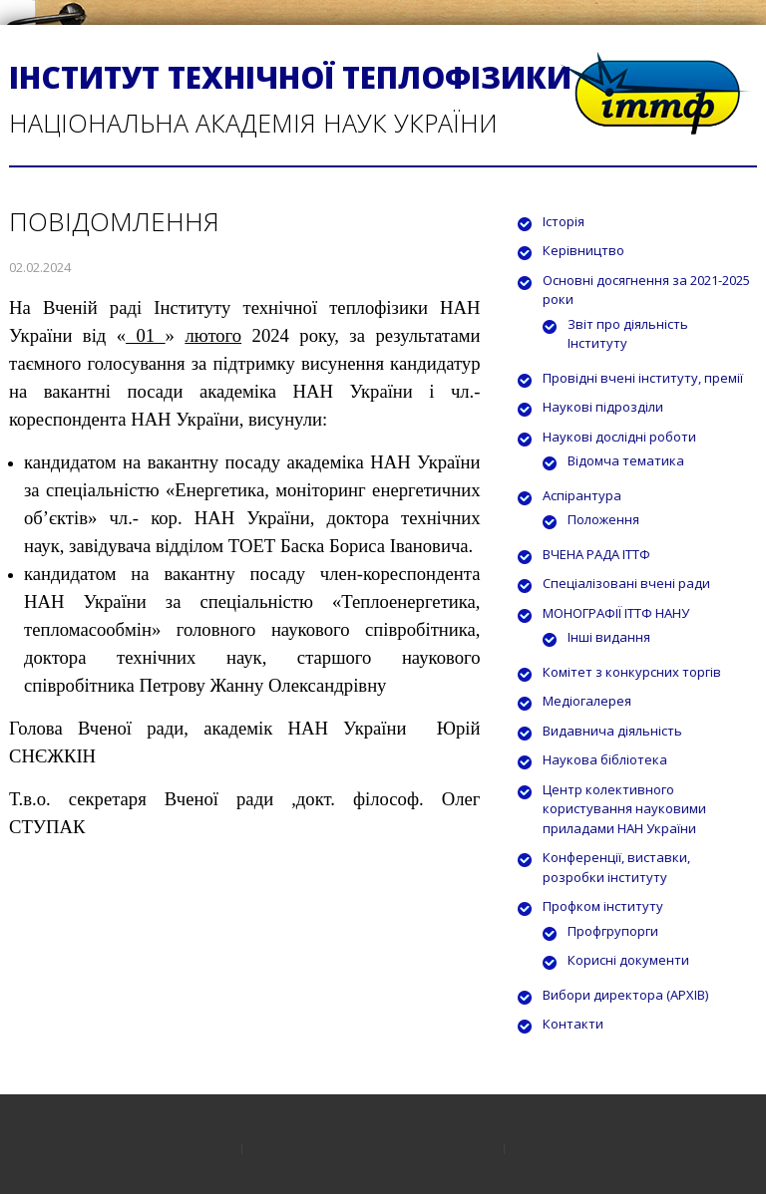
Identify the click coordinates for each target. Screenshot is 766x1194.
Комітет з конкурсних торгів (632, 672)
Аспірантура (582, 495)
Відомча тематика (626, 460)
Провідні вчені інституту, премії (643, 378)
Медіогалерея (587, 701)
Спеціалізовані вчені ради (626, 583)
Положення (603, 519)
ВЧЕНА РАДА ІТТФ (596, 554)
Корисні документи (628, 960)
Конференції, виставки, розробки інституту (616, 867)
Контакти (573, 1024)
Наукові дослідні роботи (619, 437)
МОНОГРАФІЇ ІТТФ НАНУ (616, 613)
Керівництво (583, 250)
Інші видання (609, 637)
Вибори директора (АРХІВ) (625, 995)
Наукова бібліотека (605, 759)
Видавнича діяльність (612, 731)
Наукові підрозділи (603, 407)
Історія (563, 221)
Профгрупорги (613, 931)
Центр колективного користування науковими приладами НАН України (624, 808)
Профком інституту (603, 906)
